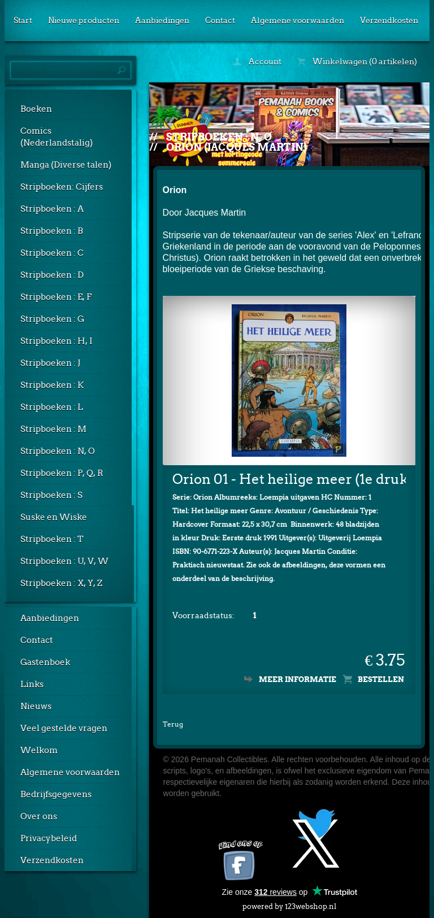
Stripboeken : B (51, 231)
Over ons (38, 816)
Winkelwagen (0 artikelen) (357, 61)
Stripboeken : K (52, 385)
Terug (173, 724)
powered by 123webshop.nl (289, 904)
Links (32, 684)
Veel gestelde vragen (63, 728)
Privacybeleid (48, 838)
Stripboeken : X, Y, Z (61, 583)
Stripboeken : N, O (57, 451)
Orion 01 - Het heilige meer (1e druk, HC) (289, 479)
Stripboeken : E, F (56, 297)
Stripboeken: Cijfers (61, 187)
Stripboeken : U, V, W (64, 561)
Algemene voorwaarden (297, 20)
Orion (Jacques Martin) (236, 147)
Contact (220, 20)
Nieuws (35, 706)
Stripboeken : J (50, 363)
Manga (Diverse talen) (65, 165)
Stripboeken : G (52, 319)
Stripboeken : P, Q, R (61, 473)
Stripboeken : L (51, 407)
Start (23, 20)
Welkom (39, 750)
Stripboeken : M (53, 429)
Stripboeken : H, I (56, 341)
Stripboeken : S (51, 495)
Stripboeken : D (52, 275)
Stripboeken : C (52, 253)
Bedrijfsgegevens (56, 794)
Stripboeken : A (52, 209)
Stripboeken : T (52, 539)
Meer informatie (297, 679)
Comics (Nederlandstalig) (56, 137)
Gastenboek (45, 662)
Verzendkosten (389, 20)
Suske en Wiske (53, 517)
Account (257, 61)
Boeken (36, 109)
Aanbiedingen (162, 20)
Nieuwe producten (83, 20)
